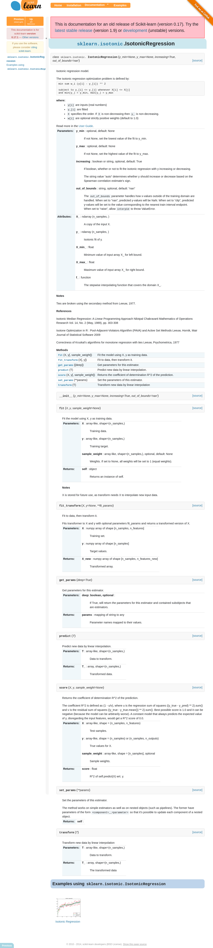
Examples (120, 5)
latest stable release (73, 30)
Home (58, 5)
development (135, 30)
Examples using (31, 66)
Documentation (95, 4)
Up (31, 21)
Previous (19, 21)
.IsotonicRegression (26, 58)
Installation (74, 5)
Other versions (30, 37)
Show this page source (135, 941)
